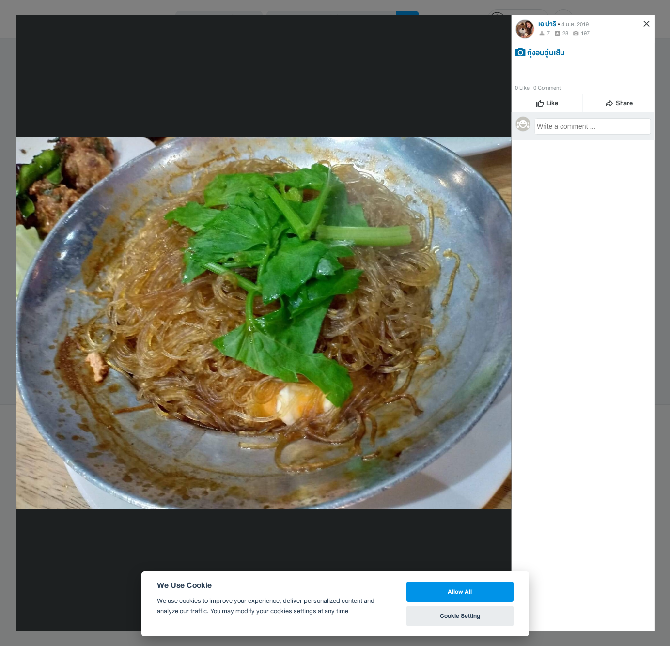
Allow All (460, 591)
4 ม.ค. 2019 (575, 24)
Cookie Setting (460, 615)
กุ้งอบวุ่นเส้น (546, 52)
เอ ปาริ (547, 24)
